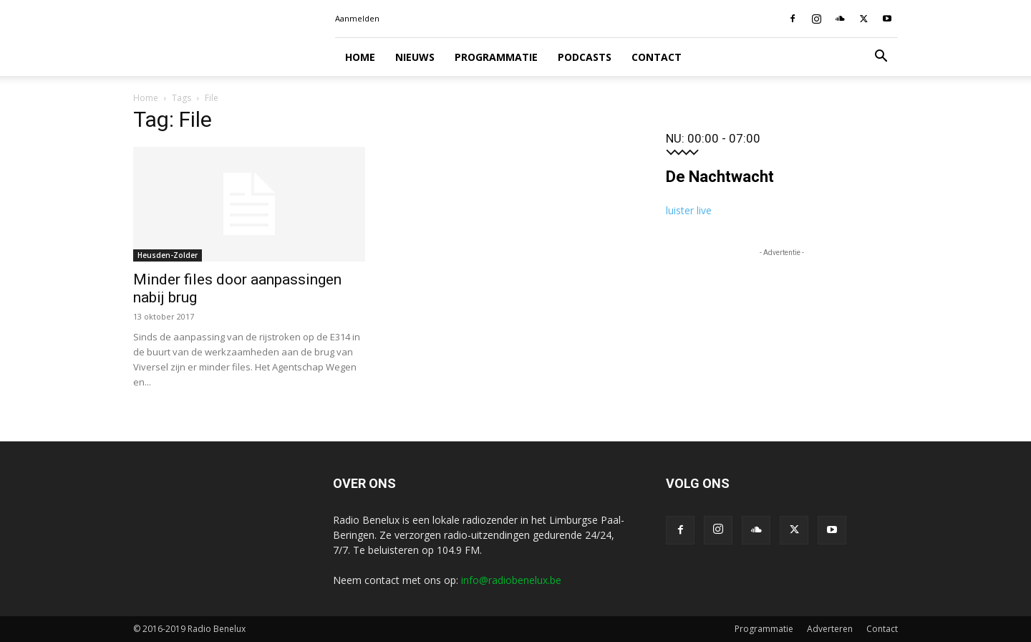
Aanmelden (357, 18)
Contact (656, 57)
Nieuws (415, 57)
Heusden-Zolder (167, 255)
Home (360, 57)
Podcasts (584, 57)
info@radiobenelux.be (511, 580)
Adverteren (830, 629)
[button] (880, 57)
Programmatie (496, 57)
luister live (689, 210)
